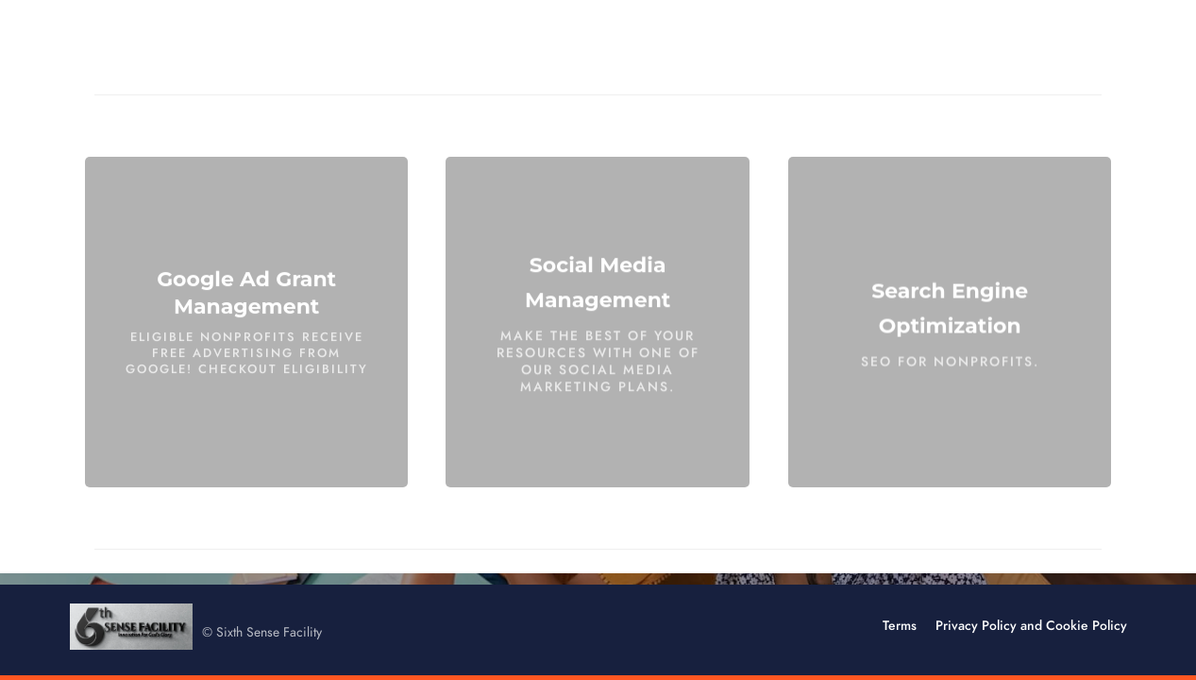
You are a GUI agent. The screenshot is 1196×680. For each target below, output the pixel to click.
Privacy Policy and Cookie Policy (1031, 626)
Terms (900, 626)
